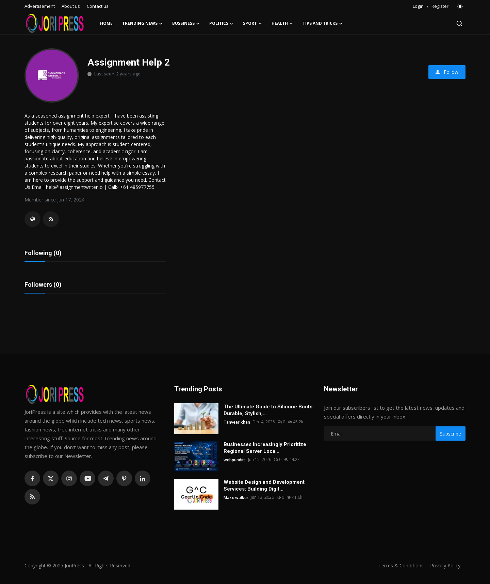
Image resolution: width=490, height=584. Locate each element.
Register (439, 6)
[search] (459, 23)
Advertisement (39, 6)
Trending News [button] (142, 23)
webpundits (235, 460)
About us (71, 6)
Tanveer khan (237, 422)
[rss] (32, 497)
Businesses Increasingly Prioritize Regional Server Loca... (265, 448)
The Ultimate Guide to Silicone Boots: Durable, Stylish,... (269, 410)
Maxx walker (236, 498)
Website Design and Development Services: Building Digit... (264, 486)
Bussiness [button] (186, 23)
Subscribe (450, 434)
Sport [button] (252, 23)
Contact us (98, 6)
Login (418, 6)
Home (106, 23)
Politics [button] (221, 23)
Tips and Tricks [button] (323, 23)
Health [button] (282, 23)
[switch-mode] (460, 6)
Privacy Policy (444, 566)
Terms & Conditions (398, 566)
